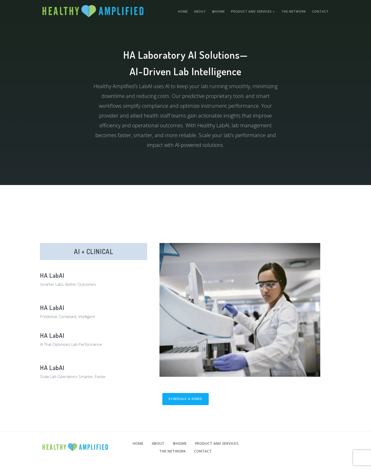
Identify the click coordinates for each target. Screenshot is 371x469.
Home (183, 11)
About (200, 11)
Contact (320, 11)
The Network (294, 11)
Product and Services (253, 11)
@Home (218, 11)
